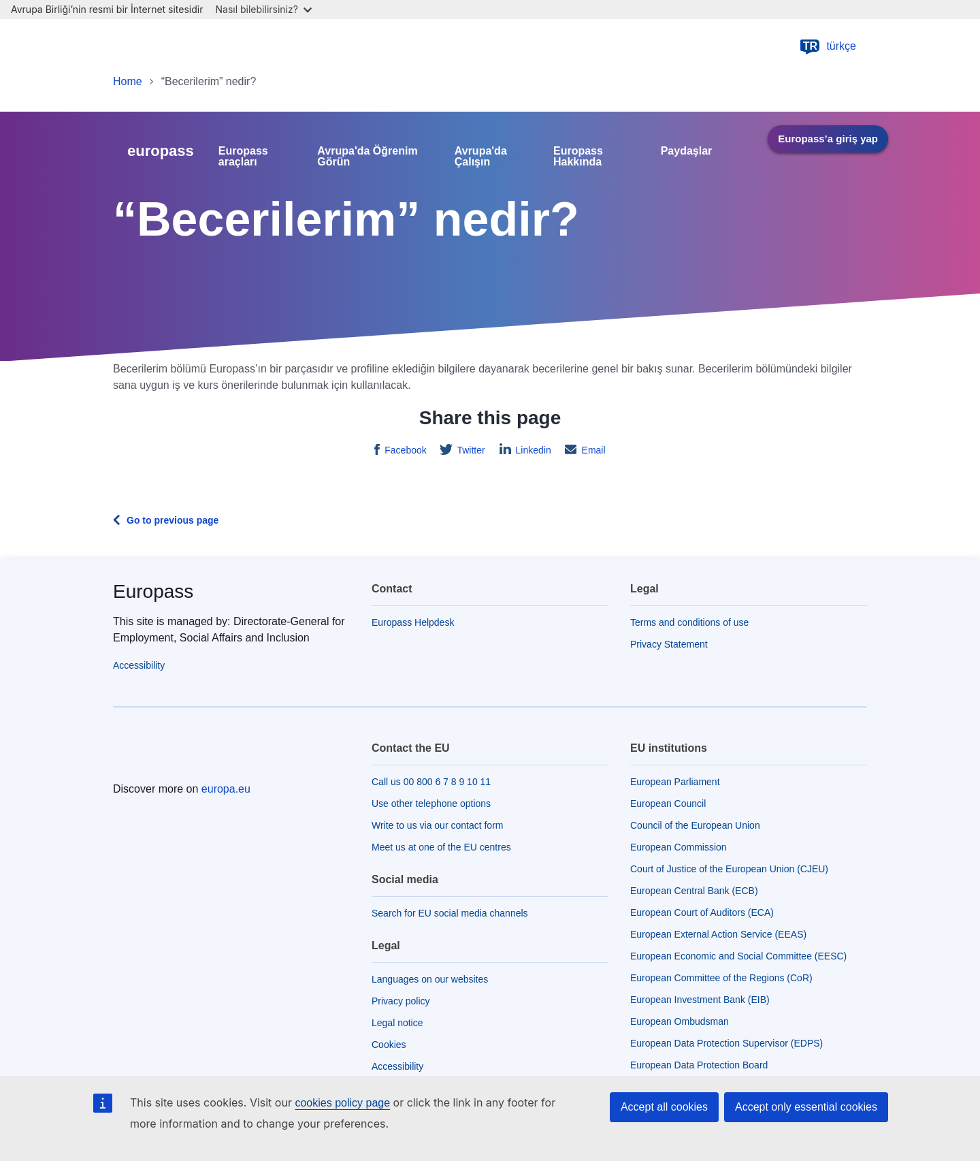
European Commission (678, 847)
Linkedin (532, 450)
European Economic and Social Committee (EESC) (738, 956)
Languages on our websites (430, 979)
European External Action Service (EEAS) (718, 934)
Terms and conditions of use (689, 622)
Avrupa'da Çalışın (481, 157)
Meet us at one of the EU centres (441, 847)
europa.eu (225, 789)
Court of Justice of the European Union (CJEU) (729, 868)
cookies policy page (342, 1103)
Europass (153, 591)
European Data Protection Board (699, 1065)
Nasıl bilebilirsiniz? (264, 9)
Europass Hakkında (578, 157)
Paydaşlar (687, 151)
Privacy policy (401, 1001)
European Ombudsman (679, 1021)
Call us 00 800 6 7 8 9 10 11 (431, 781)
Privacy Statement (669, 644)
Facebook (404, 450)
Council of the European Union (695, 825)
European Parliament (675, 781)
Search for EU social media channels (450, 913)
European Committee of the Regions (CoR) (721, 977)
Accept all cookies (664, 1107)
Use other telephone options (431, 803)
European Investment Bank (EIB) (700, 999)
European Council (668, 803)
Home (127, 81)
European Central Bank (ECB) (694, 890)
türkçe (827, 46)
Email (592, 450)
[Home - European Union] (175, 46)
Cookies (389, 1044)
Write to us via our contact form (437, 825)
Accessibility (139, 665)
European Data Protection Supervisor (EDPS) (726, 1043)
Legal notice (397, 1022)
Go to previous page (172, 520)
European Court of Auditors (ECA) (702, 912)
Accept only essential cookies (806, 1107)
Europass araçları (243, 157)
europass (160, 150)
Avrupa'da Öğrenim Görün (367, 157)
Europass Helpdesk (413, 622)
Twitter (470, 450)
